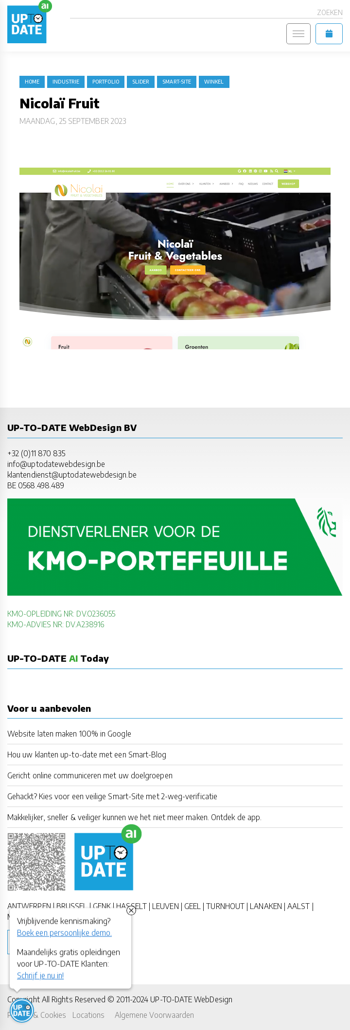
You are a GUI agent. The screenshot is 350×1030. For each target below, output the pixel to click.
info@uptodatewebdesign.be (56, 463)
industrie (65, 82)
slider (140, 82)
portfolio (105, 82)
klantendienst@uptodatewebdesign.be (72, 474)
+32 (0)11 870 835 (36, 453)
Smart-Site (176, 82)
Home (32, 82)
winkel (214, 82)
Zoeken (330, 12)
